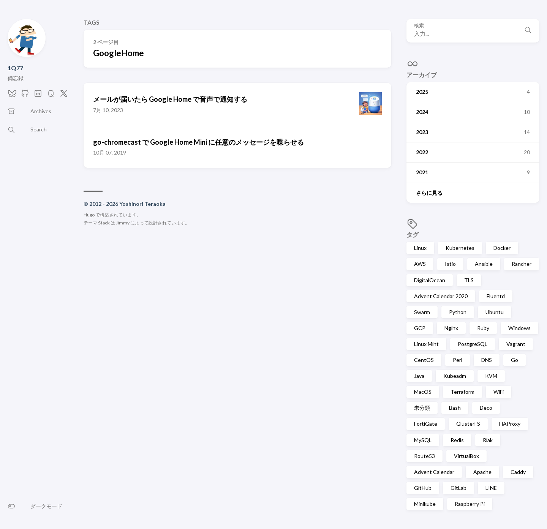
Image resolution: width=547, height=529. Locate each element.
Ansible (484, 264)
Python (457, 312)
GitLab (458, 488)
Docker (502, 248)
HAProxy (509, 423)
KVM (491, 376)
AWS (420, 264)
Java (419, 376)
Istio (450, 264)
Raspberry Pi (470, 504)
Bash (455, 407)
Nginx (451, 328)
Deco (486, 407)
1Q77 (15, 67)
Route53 (424, 456)
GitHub (423, 488)
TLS (469, 280)
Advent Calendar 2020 (441, 296)
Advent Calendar (434, 472)
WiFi (498, 391)
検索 (419, 25)
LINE (491, 488)
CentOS (424, 360)
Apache (482, 472)
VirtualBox (466, 456)
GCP (419, 328)
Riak (488, 440)
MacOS (423, 391)
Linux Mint (426, 344)
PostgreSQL (472, 344)
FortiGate (425, 423)
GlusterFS (468, 423)
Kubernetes (460, 248)
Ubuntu (494, 312)
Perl (457, 360)
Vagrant (515, 344)
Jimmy (123, 223)
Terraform (462, 391)
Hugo (89, 215)
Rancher (521, 264)
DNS (486, 360)
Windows (519, 328)
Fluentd (496, 296)
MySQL (423, 440)
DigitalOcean (429, 280)
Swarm (422, 312)
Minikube (425, 504)
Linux (420, 248)
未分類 (422, 407)
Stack (104, 223)
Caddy (518, 472)
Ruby (483, 328)
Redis (457, 440)
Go (514, 360)
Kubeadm (454, 376)
